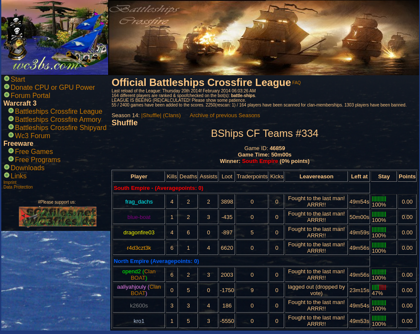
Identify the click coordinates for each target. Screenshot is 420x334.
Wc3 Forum (32, 135)
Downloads (27, 167)
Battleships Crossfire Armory (58, 119)
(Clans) (172, 115)
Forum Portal (30, 95)
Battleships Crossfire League (59, 111)
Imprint (10, 182)
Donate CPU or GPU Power (53, 87)
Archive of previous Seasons (225, 115)
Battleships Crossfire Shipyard (60, 127)
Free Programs (38, 159)
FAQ (296, 82)
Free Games (34, 151)
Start (18, 79)
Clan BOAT (143, 274)
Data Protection (18, 187)
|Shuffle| (151, 115)
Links (18, 176)
